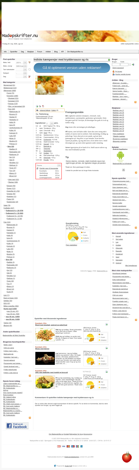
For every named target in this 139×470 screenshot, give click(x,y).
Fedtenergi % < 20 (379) (14, 210)
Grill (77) (6, 295)
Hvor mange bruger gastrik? (13, 392)
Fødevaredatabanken (71, 457)
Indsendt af (86, 271)
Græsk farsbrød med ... (12, 366)
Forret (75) (10, 93)
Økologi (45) (8, 325)
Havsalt (46, 144)
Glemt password (118, 68)
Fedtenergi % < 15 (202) (14, 213)
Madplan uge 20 (118, 126)
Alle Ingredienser (131, 265)
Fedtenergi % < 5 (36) (14, 218)
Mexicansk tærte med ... (120, 298)
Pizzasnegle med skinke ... (13, 363)
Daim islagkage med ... (120, 187)
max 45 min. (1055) (13, 316)
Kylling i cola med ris (11, 373)
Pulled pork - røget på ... (121, 86)
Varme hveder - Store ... (121, 91)
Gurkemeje (47, 139)
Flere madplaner (118, 134)
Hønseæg (119, 260)
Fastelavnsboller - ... (120, 94)
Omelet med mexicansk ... (122, 225)
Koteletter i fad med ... (11, 357)
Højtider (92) (8, 301)
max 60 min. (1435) (13, 319)
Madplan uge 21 (118, 124)
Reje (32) (11, 146)
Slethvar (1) (13, 165)
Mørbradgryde (8, 354)
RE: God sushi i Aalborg (11, 406)
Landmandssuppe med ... (121, 209)
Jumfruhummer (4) (13, 241)
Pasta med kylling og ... (121, 197)
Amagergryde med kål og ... (121, 307)
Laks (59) (12, 136)
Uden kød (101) (13, 179)
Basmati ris (47, 146)
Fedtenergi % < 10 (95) (15, 216)
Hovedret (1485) (12, 96)
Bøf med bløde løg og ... (121, 190)
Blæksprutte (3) (14, 111)
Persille (46, 160)
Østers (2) (12, 173)
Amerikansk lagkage (119, 273)
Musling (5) (11, 254)
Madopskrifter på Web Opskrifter (14, 335)
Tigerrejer (47, 148)
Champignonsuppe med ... (122, 181)
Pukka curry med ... (119, 221)
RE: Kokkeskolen (9, 388)
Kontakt (66, 434)
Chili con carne (9, 348)
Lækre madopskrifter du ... (12, 383)
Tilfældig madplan (119, 136)
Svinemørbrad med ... (120, 184)
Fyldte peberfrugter (10, 369)
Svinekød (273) (13, 101)
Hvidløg (46, 153)
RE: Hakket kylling (9, 397)
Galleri (53, 110)
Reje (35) (9, 259)
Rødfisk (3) (13, 149)
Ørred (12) (13, 176)
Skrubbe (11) (14, 162)
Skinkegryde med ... (119, 200)
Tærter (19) (7, 323)
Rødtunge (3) (14, 154)
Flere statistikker (71, 245)
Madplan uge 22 (118, 122)
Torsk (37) (12, 168)
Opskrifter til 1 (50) (13, 191)
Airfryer (5, 390)
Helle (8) (10, 235)
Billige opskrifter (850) (11, 306)
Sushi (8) (10, 292)
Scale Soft (68, 466)
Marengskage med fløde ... (121, 283)
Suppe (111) (11, 188)
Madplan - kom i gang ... (121, 96)
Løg (117, 242)
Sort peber (119, 239)
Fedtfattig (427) (9, 208)
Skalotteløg (47, 151)
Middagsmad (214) (10, 88)
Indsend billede (45, 110)
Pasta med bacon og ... (120, 317)
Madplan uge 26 (118, 113)
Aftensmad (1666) (10, 90)
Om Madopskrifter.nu (56, 434)
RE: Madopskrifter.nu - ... (12, 386)
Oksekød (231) (13, 98)
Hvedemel (119, 254)
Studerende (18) (12, 202)
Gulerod (118, 263)
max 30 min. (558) (13, 314)
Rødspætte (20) (12, 265)
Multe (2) (12, 138)
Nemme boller (117, 203)
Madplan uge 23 (118, 119)
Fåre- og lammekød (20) (16, 106)
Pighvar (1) (13, 144)
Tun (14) (12, 170)
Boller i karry (8, 345)
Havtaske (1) (13, 119)
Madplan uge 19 (118, 128)
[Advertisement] (87, 92)
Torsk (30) (10, 281)
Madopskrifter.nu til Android (122, 163)
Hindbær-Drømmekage (120, 292)
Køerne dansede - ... (120, 88)
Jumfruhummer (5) (15, 128)
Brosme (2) (13, 114)
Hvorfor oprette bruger (123, 74)
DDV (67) (7, 303)
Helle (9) (12, 122)
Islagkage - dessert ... (120, 99)
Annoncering (87, 434)
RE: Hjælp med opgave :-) (12, 404)
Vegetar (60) (11, 194)
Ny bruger (118, 71)
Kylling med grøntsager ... (121, 314)
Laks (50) (10, 249)
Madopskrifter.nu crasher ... (12, 411)
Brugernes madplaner (120, 139)
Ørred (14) (10, 289)
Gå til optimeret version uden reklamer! (72, 68)
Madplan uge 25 (118, 115)
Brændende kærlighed (120, 193)
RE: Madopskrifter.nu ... (11, 408)
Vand (45, 133)
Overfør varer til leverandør (48, 168)
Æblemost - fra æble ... (120, 83)
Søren (90, 271)
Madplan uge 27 (118, 110)
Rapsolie (119, 251)
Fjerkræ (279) (13, 104)
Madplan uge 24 (118, 117)
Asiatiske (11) (11, 196)
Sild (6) (11, 160)
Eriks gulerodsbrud (118, 279)
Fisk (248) (11, 109)
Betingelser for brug (76, 434)
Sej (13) (12, 157)
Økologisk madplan (119, 141)
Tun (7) (9, 284)
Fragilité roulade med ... (120, 301)
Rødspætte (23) (14, 152)
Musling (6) (13, 141)
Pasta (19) (10, 199)
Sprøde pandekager (119, 206)
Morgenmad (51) (9, 85)
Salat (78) (7, 205)
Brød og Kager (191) (11, 298)
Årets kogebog (8, 395)
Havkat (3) (13, 117)
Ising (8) (12, 125)
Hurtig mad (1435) (10, 309)
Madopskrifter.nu (102, 271)
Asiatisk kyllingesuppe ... (121, 218)
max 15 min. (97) (13, 311)
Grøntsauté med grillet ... (121, 212)
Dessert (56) (11, 186)
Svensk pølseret (9, 360)
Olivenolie (47, 157)
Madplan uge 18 (118, 131)
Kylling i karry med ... (11, 351)
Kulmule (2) (13, 133)
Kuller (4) (12, 130)
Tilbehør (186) (13, 182)
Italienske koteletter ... (120, 215)
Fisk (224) (7, 222)
